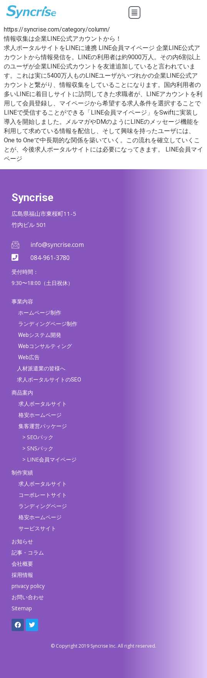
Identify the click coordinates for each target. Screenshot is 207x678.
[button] (134, 12)
